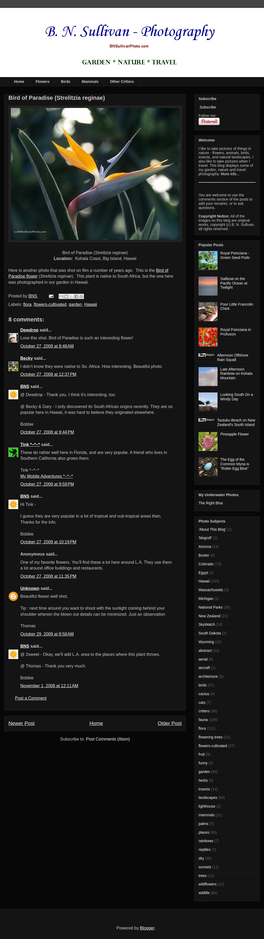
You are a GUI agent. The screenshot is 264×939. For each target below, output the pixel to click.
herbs (203, 780)
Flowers (43, 81)
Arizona (205, 546)
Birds (65, 81)
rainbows (206, 841)
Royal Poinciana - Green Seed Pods (235, 255)
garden (75, 304)
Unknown (29, 588)
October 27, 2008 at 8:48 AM (47, 346)
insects (204, 789)
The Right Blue (211, 503)
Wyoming (206, 642)
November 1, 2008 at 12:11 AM (49, 686)
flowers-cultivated (50, 304)
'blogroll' (205, 538)
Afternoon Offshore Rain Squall (232, 357)
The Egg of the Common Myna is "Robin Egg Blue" (234, 464)
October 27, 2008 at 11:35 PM (48, 576)
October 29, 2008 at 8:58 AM (47, 634)
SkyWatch (207, 624)
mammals (207, 815)
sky (201, 858)
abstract (205, 650)
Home (19, 81)
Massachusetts (211, 590)
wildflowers (207, 884)
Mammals (90, 81)
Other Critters (122, 81)
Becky (26, 358)
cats (202, 702)
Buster (204, 555)
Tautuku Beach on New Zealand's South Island (236, 422)
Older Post (170, 723)
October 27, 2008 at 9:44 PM (47, 432)
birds (202, 685)
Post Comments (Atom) (108, 739)
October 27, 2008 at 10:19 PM (48, 542)
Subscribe (207, 107)
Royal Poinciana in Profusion (235, 332)
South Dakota (210, 633)
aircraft (204, 668)
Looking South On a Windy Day (236, 396)
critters (204, 711)
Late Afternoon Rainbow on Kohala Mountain (236, 373)
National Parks (211, 607)
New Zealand (209, 616)
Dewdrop (29, 330)
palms (203, 824)
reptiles (204, 849)
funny (203, 763)
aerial (203, 659)
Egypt (203, 573)
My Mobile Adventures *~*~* (46, 476)
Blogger (147, 928)
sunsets (205, 867)
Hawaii (90, 304)
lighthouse (207, 806)
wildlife (204, 893)
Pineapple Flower (234, 434)
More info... (230, 174)
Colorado (206, 564)
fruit (202, 754)
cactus (204, 694)
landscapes (208, 797)
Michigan (206, 598)
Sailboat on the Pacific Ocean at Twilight (233, 283)
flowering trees (211, 737)
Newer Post (21, 723)
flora (27, 304)
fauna (203, 720)
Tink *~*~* (30, 444)
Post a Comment (30, 698)
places (204, 832)
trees (203, 876)
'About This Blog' (212, 529)
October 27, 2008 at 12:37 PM (48, 374)
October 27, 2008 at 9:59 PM (47, 484)
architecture (208, 676)
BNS (24, 386)
